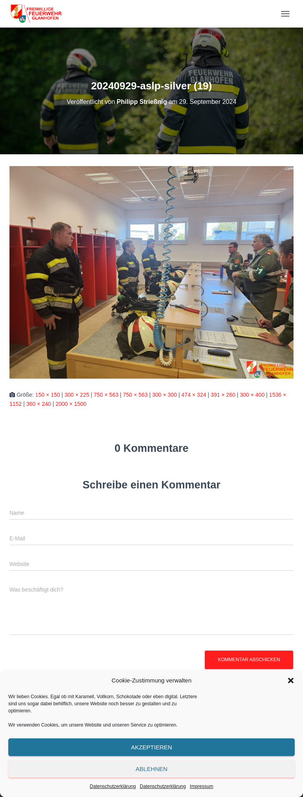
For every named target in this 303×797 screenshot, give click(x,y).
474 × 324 (193, 395)
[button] (291, 680)
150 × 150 (47, 395)
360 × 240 (38, 404)
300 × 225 (76, 395)
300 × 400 (252, 395)
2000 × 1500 (71, 404)
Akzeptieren (151, 747)
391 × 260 (223, 395)
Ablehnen (152, 769)
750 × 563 (106, 395)
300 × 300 (164, 395)
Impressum (201, 786)
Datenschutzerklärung (113, 786)
